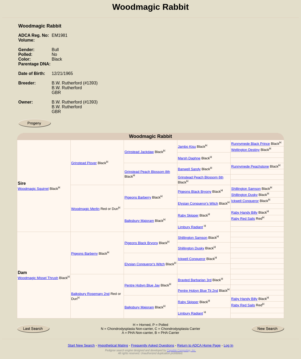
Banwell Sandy (189, 169)
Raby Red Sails (243, 219)
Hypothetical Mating (113, 345)
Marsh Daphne (189, 158)
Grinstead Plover (84, 163)
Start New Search (81, 345)
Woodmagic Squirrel (33, 189)
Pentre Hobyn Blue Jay (142, 285)
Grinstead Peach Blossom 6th (200, 177)
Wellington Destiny (245, 150)
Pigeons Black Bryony (194, 192)
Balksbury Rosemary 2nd (90, 294)
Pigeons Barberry (137, 197)
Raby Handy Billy (244, 212)
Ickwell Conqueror (245, 201)
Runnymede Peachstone (250, 166)
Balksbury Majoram (139, 221)
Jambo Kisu (187, 147)
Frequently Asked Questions (152, 345)
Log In (228, 345)
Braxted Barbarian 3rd (195, 280)
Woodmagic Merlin (85, 209)
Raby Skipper (188, 215)
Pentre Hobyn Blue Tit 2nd (198, 291)
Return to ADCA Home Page (199, 345)
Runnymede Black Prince (250, 144)
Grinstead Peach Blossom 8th (147, 172)
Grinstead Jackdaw (139, 152)
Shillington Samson (245, 189)
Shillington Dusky (244, 195)
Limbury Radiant (190, 227)
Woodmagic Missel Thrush (38, 278)
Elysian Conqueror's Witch (198, 203)
